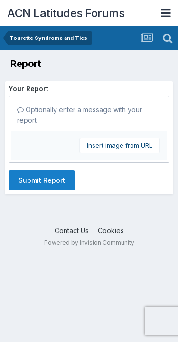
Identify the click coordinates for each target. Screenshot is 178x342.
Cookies (111, 231)
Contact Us (72, 231)
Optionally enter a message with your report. (79, 114)
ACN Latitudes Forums (65, 13)
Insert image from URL (119, 145)
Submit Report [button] (42, 180)
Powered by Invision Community (89, 242)
